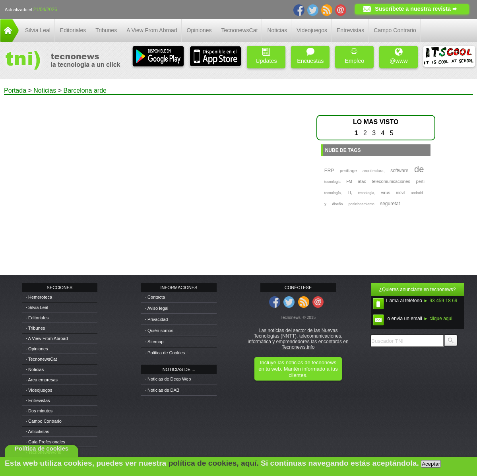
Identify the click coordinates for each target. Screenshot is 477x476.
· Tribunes (35, 328)
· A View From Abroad (47, 338)
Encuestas (310, 56)
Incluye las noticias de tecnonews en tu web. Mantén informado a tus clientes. (297, 368)
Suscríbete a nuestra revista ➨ (416, 9)
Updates (266, 56)
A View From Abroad (151, 30)
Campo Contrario (395, 30)
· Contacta (155, 297)
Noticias (277, 30)
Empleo (354, 56)
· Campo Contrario (44, 421)
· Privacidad (156, 319)
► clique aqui (437, 318)
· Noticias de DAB (162, 390)
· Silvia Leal (37, 307)
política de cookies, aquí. (214, 463)
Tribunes (106, 30)
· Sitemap (154, 341)
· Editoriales (37, 317)
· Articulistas (37, 431)
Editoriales (73, 30)
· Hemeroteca (39, 297)
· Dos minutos (39, 410)
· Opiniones (37, 348)
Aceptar (431, 464)
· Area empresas (42, 379)
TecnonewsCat (239, 30)
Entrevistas (350, 30)
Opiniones (199, 30)
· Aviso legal (157, 308)
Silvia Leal (37, 30)
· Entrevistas (38, 400)
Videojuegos (312, 30)
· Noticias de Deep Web (168, 379)
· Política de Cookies (165, 352)
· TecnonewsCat (41, 359)
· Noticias (35, 369)
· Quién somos (159, 330)
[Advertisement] (86, 181)
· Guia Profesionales (45, 441)
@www (399, 56)
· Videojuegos (39, 390)
